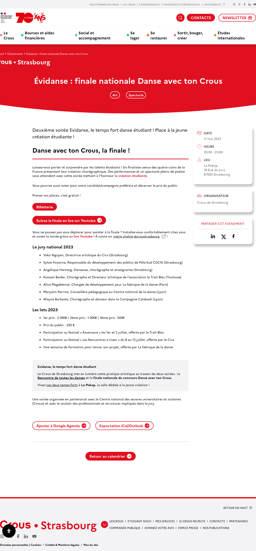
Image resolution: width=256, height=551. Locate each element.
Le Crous (9, 35)
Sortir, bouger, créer (190, 35)
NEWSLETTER (237, 17)
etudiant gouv (139, 521)
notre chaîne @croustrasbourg (136, 236)
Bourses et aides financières (39, 35)
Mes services (165, 521)
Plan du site (90, 545)
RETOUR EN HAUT (235, 508)
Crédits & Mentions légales (62, 545)
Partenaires (238, 521)
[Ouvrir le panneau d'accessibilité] (9, 531)
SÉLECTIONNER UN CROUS (104, 4)
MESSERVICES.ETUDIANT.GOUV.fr (182, 4)
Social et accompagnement (94, 35)
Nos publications (216, 528)
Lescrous (116, 521)
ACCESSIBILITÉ (214, 4)
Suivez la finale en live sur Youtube (69, 220)
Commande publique (124, 528)
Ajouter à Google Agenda (61, 425)
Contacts (217, 521)
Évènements (15, 53)
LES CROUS (129, 4)
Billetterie (44, 206)
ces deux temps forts (62, 385)
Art (114, 95)
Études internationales (231, 35)
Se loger (134, 35)
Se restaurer (158, 35)
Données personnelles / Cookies (20, 545)
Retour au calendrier (110, 456)
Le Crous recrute (192, 521)
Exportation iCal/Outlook (124, 425)
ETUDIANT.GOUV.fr (149, 4)
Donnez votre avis (159, 528)
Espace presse (188, 528)
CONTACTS (201, 17)
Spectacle (136, 95)
